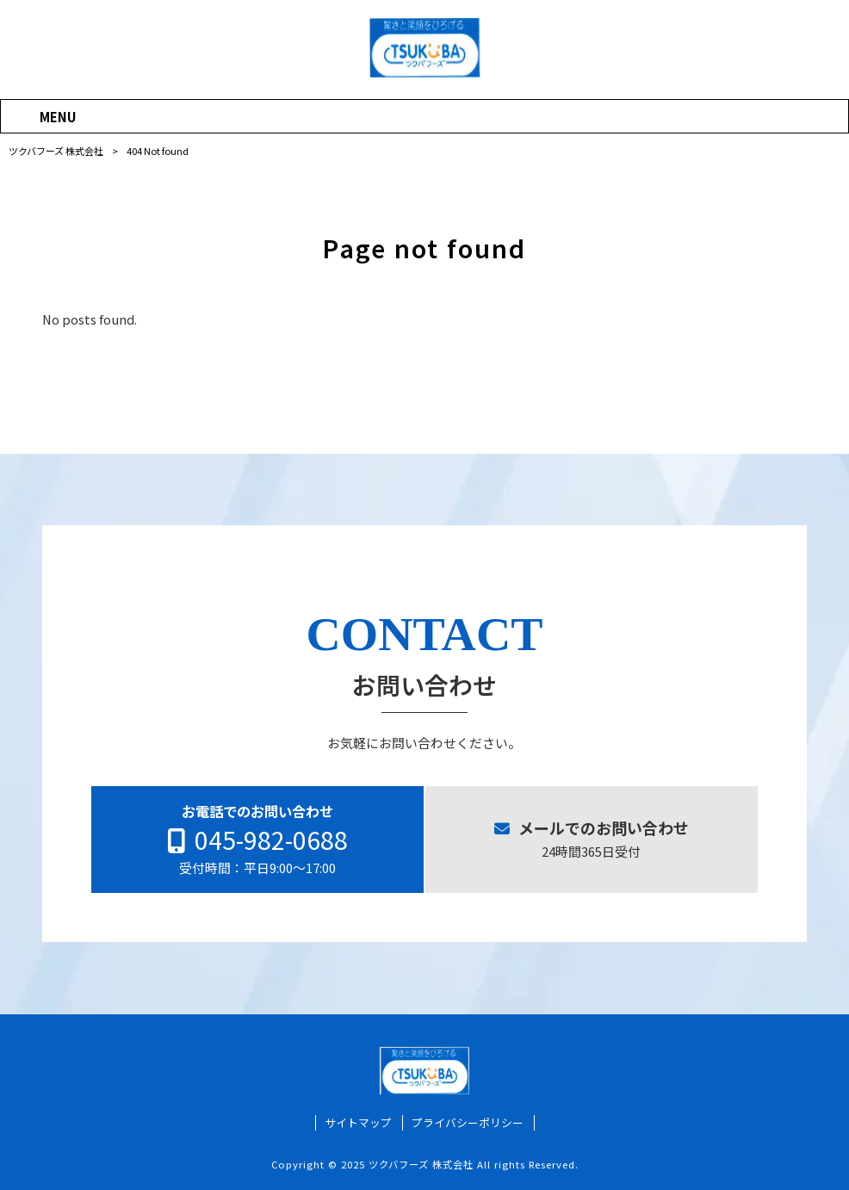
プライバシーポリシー (468, 1123)
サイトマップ (358, 1123)
